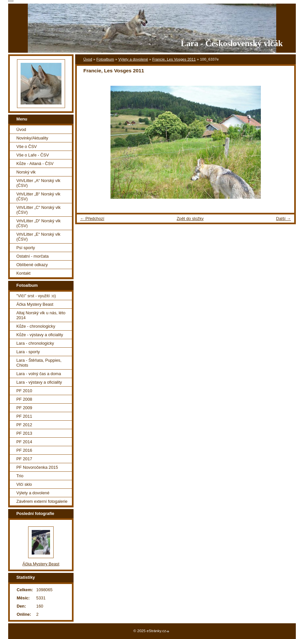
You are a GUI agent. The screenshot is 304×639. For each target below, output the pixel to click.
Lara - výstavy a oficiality (39, 382)
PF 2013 (24, 433)
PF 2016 (24, 450)
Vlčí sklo (24, 484)
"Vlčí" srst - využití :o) (36, 295)
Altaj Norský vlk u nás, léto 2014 (40, 315)
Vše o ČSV (26, 146)
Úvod (87, 59)
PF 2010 (24, 390)
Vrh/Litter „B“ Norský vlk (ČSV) (38, 196)
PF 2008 (24, 399)
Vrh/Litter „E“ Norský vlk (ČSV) (38, 237)
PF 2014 (24, 441)
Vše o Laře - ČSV (32, 155)
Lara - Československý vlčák (232, 43)
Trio (20, 475)
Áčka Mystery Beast (34, 304)
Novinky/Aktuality (32, 138)
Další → (283, 218)
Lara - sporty (28, 351)
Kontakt (23, 273)
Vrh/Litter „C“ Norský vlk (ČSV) (38, 210)
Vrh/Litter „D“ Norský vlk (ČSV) (38, 223)
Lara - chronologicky (35, 343)
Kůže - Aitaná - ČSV (35, 163)
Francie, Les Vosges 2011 (174, 59)
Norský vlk (26, 172)
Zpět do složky (190, 218)
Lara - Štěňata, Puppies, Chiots (38, 363)
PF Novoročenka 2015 (37, 467)
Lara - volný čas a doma (38, 373)
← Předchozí (92, 218)
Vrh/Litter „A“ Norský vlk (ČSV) (38, 183)
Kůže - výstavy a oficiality (39, 334)
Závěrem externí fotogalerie (41, 501)
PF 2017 (24, 458)
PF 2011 (24, 416)
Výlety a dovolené (133, 59)
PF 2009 (24, 407)
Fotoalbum (105, 59)
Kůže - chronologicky (35, 326)
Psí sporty (25, 247)
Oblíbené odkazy (32, 264)
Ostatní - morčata (32, 256)
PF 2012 (24, 424)
